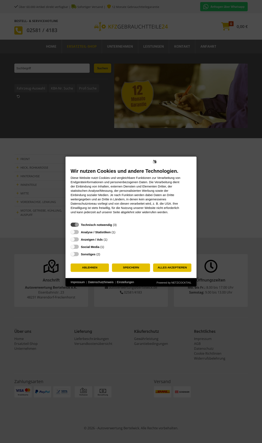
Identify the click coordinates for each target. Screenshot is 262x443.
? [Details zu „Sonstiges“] (104, 254)
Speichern (131, 267)
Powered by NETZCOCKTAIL (174, 282)
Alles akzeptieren (172, 267)
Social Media (90, 246)
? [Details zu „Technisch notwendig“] (120, 224)
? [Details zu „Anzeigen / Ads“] (111, 239)
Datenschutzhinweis (101, 282)
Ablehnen (89, 267)
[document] (131, 193)
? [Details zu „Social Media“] (108, 246)
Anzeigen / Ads (92, 239)
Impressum (78, 282)
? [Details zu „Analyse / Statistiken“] (119, 231)
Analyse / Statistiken (96, 232)
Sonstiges (88, 254)
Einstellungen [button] (125, 282)
